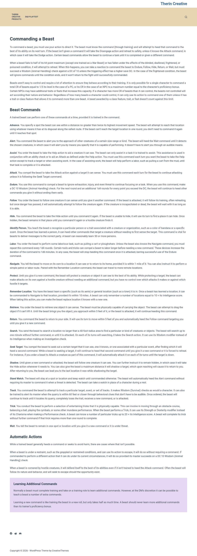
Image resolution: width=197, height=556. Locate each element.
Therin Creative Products (16, 16)
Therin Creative (174, 4)
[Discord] (20, 533)
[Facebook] (11, 533)
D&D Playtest (31, 17)
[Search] (186, 17)
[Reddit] (15, 533)
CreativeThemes (60, 550)
